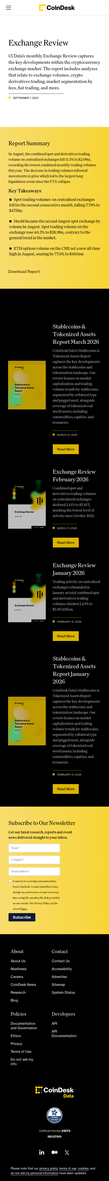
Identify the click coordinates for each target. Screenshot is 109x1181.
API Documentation (64, 1033)
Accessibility (62, 969)
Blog (14, 1000)
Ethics (16, 1036)
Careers (17, 977)
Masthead (18, 969)
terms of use (67, 1168)
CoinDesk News (23, 984)
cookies (83, 1168)
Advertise (59, 977)
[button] (7, 8)
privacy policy (48, 1168)
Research (18, 992)
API (54, 1023)
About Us (18, 961)
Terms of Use (21, 1051)
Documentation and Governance (24, 1025)
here (24, 908)
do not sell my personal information (35, 1173)
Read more (64, 449)
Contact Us (61, 961)
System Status (63, 992)
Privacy (16, 1044)
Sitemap (58, 984)
